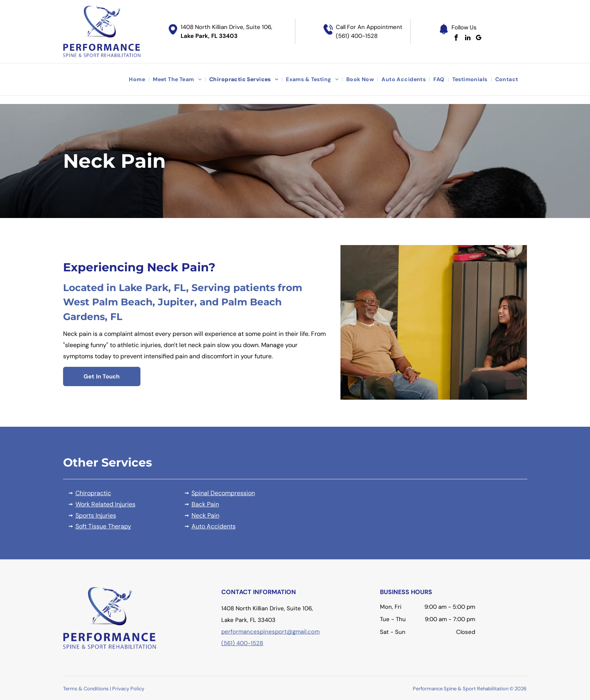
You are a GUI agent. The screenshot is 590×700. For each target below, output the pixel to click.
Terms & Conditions (86, 688)
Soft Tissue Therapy (103, 526)
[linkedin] (467, 38)
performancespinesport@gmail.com (270, 631)
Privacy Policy (128, 688)
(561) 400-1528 (357, 36)
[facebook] (456, 38)
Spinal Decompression (223, 493)
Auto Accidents (214, 526)
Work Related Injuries (105, 504)
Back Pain (205, 504)
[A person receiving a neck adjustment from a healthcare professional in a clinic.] (433, 322)
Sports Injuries (95, 515)
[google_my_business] (479, 38)
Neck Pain (205, 515)
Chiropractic (93, 493)
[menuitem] (138, 79)
